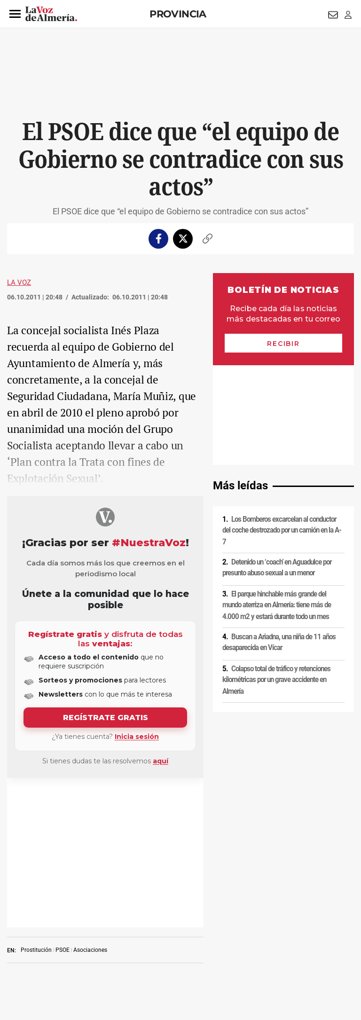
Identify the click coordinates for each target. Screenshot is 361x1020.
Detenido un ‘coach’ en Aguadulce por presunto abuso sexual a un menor (276, 468)
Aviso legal (18, 939)
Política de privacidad (68, 939)
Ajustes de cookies (179, 955)
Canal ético (132, 955)
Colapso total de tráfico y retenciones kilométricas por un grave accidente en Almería (276, 580)
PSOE (62, 800)
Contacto (339, 939)
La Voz (19, 282)
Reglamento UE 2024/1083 (75, 955)
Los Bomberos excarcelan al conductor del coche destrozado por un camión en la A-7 (281, 431)
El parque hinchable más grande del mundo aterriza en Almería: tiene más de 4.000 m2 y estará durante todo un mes (276, 505)
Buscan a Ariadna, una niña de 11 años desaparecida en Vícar (279, 543)
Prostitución (36, 800)
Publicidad (18, 955)
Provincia (177, 14)
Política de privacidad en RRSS (280, 939)
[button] (15, 14)
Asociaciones (90, 800)
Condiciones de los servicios (196, 939)
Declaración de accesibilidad (247, 955)
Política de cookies (127, 939)
